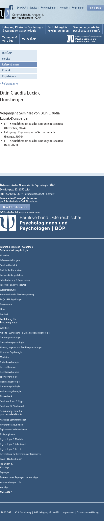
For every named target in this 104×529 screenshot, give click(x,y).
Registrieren (78, 7)
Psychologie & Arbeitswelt (13, 444)
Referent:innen (48, 7)
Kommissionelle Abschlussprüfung (17, 294)
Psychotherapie (7, 366)
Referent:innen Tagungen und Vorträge (19, 477)
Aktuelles (4, 255)
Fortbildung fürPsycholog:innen (58, 29)
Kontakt (64, 7)
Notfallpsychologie (9, 361)
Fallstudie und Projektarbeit (13, 284)
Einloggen (95, 7)
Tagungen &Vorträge (9, 39)
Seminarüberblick (8, 265)
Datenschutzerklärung (87, 512)
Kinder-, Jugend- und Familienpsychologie (20, 347)
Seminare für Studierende (12, 406)
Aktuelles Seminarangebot (13, 419)
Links (2, 309)
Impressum (68, 512)
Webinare (5, 327)
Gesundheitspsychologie (12, 342)
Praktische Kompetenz (11, 270)
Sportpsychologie (8, 376)
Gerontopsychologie (10, 337)
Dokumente (6, 304)
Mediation (5, 357)
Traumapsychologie (10, 381)
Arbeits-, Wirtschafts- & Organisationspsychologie (25, 332)
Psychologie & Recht (10, 449)
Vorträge (4, 487)
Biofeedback (6, 396)
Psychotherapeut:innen (11, 424)
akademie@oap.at (34, 193)
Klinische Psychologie (11, 352)
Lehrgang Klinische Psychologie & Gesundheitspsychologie (22, 29)
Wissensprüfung (7, 289)
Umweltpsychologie (10, 386)
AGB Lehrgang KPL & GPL (47, 512)
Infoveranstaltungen (10, 260)
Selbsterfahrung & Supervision (15, 279)
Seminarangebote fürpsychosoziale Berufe (86, 29)
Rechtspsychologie (9, 371)
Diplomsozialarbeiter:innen (13, 429)
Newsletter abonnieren (15, 207)
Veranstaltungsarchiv (10, 482)
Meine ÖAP (29, 39)
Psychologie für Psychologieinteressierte (20, 453)
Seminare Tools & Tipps (11, 401)
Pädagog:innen (7, 434)
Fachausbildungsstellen (11, 274)
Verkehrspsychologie (10, 391)
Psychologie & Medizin (11, 439)
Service (33, 7)
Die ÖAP (21, 7)
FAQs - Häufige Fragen (11, 299)
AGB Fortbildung (22, 512)
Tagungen (4, 472)
